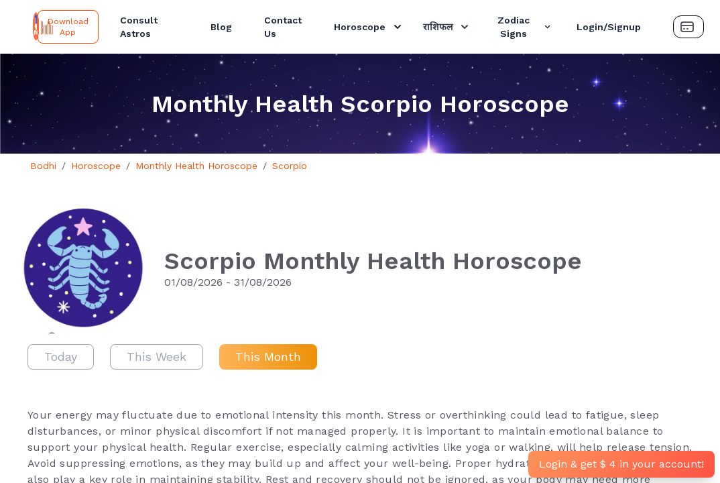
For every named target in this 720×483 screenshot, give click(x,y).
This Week (156, 357)
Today (60, 357)
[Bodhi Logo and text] (21, 27)
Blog (221, 26)
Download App (68, 27)
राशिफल (447, 27)
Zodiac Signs (524, 27)
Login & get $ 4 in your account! (621, 464)
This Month (268, 357)
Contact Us (283, 27)
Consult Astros (139, 27)
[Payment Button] (688, 26)
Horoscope (369, 27)
